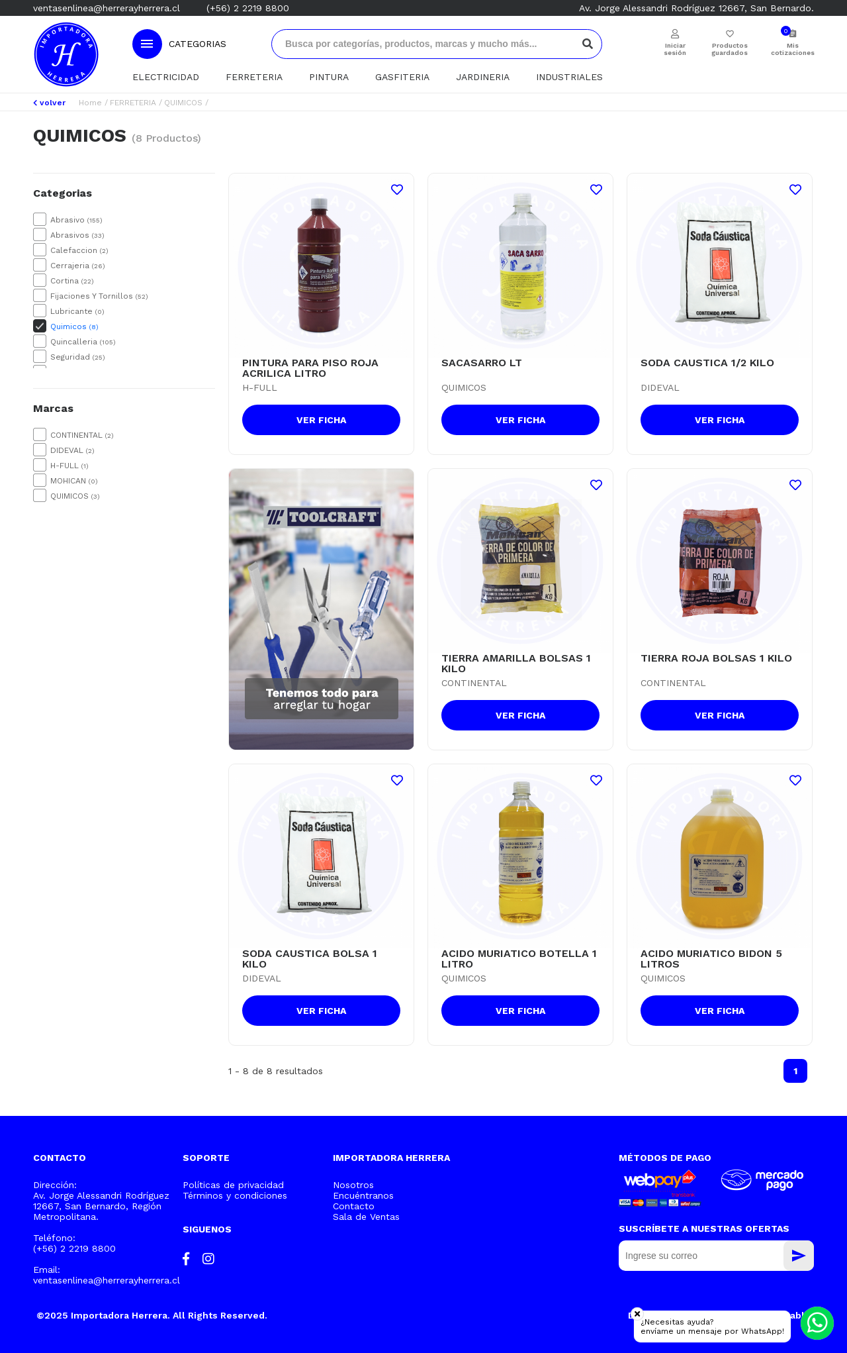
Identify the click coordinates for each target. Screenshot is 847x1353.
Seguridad (77, 357)
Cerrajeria (77, 265)
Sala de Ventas (366, 1216)
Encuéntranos (363, 1195)
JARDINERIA (483, 77)
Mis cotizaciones (792, 49)
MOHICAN (74, 480)
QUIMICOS (183, 102)
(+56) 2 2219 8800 (247, 8)
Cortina (72, 280)
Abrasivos (77, 235)
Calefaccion (79, 250)
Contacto (354, 1206)
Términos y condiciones (235, 1195)
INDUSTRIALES (569, 77)
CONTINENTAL (82, 435)
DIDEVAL (72, 450)
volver (49, 102)
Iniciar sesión (675, 49)
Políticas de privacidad (233, 1184)
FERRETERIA (254, 77)
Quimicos (74, 326)
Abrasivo (76, 220)
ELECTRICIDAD (165, 77)
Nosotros (353, 1184)
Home (90, 102)
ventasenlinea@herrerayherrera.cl (106, 8)
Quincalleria (83, 341)
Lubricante (77, 311)
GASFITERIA (402, 77)
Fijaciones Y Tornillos (99, 296)
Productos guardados (729, 49)
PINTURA (329, 77)
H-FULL (69, 465)
